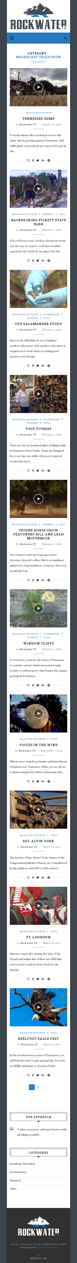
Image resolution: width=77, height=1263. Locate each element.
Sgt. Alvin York (38, 841)
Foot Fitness (39, 429)
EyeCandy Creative (47, 1247)
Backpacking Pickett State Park (38, 222)
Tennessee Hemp (38, 119)
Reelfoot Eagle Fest (38, 1039)
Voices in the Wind (38, 745)
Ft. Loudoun (38, 937)
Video (62, 214)
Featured (47, 214)
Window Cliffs (38, 643)
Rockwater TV (27, 124)
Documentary (51, 314)
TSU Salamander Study (38, 324)
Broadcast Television (38, 113)
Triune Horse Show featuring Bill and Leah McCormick (38, 534)
